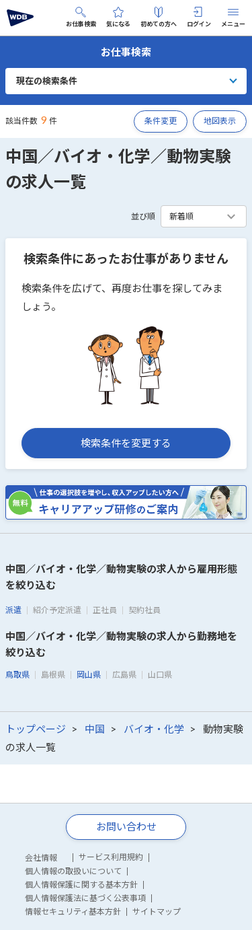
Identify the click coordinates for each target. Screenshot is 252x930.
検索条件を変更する (126, 443)
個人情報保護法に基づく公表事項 (85, 898)
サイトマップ (156, 911)
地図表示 (220, 121)
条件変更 (160, 121)
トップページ (35, 729)
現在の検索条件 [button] (46, 80)
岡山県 (89, 675)
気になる (118, 17)
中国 (95, 729)
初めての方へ (158, 17)
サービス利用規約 (111, 857)
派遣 (13, 610)
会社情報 (41, 858)
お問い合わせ (126, 826)
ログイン (199, 17)
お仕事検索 (81, 17)
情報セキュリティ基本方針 (73, 911)
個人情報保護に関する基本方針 (81, 885)
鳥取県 (17, 675)
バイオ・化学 (154, 729)
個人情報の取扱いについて (73, 871)
